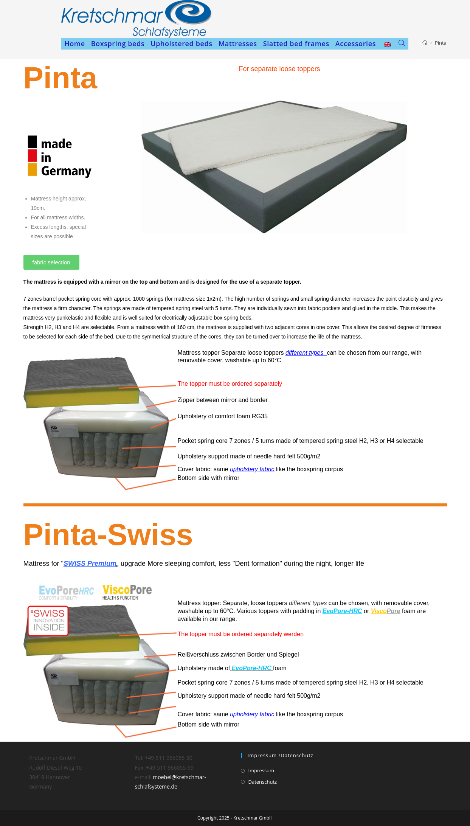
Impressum (261, 770)
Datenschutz (262, 781)
